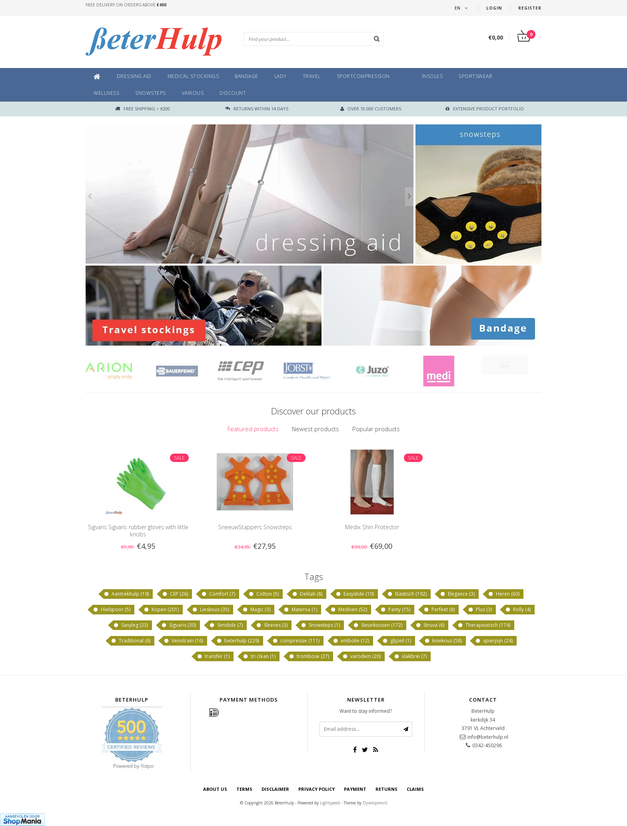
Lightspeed (330, 803)
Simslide (226, 625)
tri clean (259, 656)
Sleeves (272, 625)
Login (494, 8)
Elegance (457, 594)
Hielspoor (111, 609)
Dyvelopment (375, 803)
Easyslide (354, 594)
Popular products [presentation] (376, 429)
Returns (386, 789)
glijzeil (396, 641)
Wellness (106, 93)
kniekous (443, 641)
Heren (503, 594)
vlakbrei (410, 656)
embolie (351, 641)
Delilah (307, 594)
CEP (175, 594)
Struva (429, 625)
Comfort (218, 594)
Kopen (161, 609)
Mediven (348, 609)
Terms (244, 789)
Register (529, 8)
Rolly (518, 609)
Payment (355, 789)
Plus (480, 609)
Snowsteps (150, 93)
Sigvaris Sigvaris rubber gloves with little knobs (138, 530)
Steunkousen (377, 625)
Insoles (432, 76)
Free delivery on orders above (126, 5)
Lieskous (210, 609)
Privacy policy (316, 789)
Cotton (263, 594)
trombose (309, 656)
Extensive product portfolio (484, 109)
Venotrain (183, 641)
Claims (415, 789)
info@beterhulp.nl (487, 737)
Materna (300, 609)
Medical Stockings (193, 76)
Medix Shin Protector (372, 527)
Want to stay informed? (365, 711)
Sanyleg (130, 625)
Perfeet (439, 609)
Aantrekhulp (126, 594)
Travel (312, 76)
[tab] (253, 429)
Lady (280, 76)
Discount (233, 93)
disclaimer (275, 789)
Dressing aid (134, 76)
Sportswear (475, 76)
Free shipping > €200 (142, 109)
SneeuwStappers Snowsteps (255, 527)
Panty (395, 609)
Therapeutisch (483, 625)
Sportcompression (363, 76)
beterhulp (237, 641)
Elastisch (407, 594)
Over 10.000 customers (370, 109)
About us (215, 789)
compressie (295, 641)
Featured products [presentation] (253, 429)
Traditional (130, 641)
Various (193, 93)
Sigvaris (178, 625)
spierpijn (494, 641)
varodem (361, 656)
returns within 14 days (256, 109)
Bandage (246, 76)
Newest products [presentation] (315, 429)
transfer (213, 656)
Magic (256, 609)
